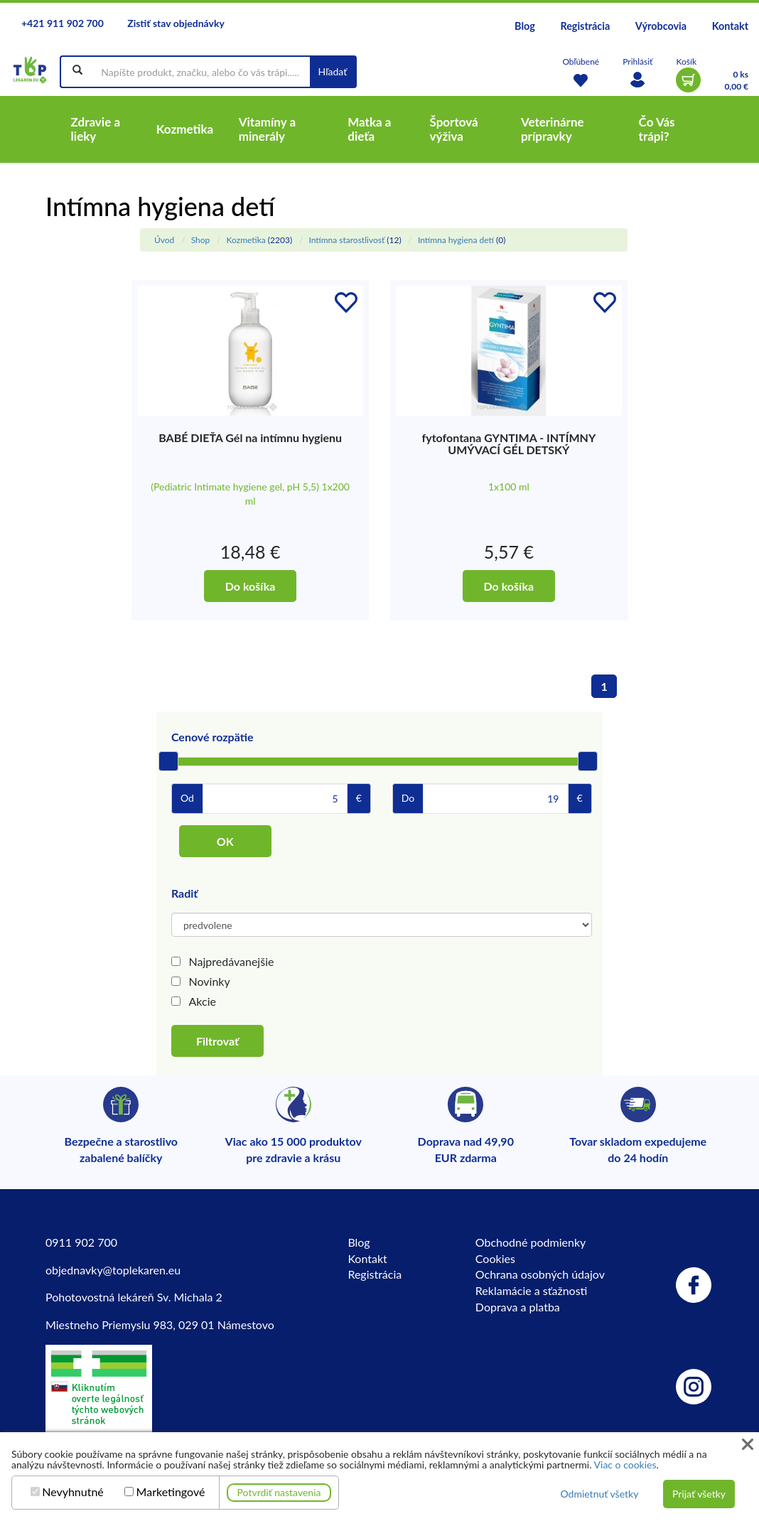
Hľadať (333, 71)
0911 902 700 (81, 1242)
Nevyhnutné (73, 1492)
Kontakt (730, 26)
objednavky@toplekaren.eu (113, 1270)
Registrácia (585, 26)
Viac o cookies (625, 1464)
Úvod (164, 240)
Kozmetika (246, 240)
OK (225, 841)
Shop (200, 240)
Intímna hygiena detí (456, 240)
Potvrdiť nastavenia (279, 1492)
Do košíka (250, 586)
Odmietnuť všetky (599, 1494)
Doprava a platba (517, 1306)
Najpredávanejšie (231, 961)
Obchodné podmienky (530, 1242)
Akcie (202, 1001)
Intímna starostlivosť (346, 240)
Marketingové (170, 1492)
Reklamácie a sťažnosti (531, 1290)
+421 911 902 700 (62, 23)
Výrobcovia (661, 26)
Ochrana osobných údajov (540, 1274)
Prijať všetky (699, 1494)
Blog (525, 26)
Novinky (209, 981)
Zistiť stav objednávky (176, 23)
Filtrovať (217, 1041)
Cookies (495, 1258)
